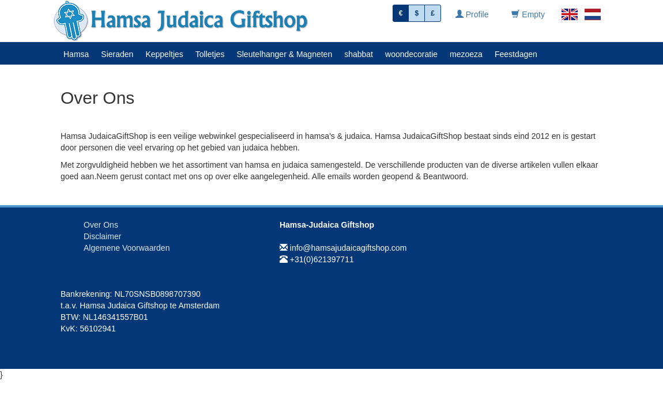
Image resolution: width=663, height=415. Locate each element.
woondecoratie (411, 54)
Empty (528, 14)
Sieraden (117, 54)
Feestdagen (516, 54)
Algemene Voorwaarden (126, 247)
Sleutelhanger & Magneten (284, 54)
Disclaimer (102, 236)
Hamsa (76, 54)
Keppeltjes (164, 54)
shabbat (358, 54)
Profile (472, 14)
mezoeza (466, 54)
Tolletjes (210, 54)
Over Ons (101, 224)
